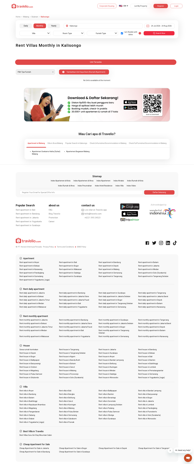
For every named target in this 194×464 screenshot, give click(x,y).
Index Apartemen (103, 181)
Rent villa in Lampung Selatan (110, 405)
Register (160, 6)
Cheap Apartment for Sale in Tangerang (154, 448)
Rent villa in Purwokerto (147, 412)
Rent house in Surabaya (108, 353)
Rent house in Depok (28, 353)
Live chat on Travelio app (94, 210)
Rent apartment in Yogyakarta (29, 221)
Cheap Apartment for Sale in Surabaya (74, 452)
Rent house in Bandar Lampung (111, 360)
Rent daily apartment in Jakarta (32, 293)
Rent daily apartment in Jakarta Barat (153, 296)
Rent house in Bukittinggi (148, 364)
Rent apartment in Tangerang (110, 276)
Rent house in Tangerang (69, 350)
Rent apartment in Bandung (28, 214)
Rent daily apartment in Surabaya (112, 293)
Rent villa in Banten (106, 394)
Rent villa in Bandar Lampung (149, 391)
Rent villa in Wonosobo (147, 419)
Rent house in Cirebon (28, 367)
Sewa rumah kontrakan (29, 350)
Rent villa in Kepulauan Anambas (33, 405)
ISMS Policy (81, 247)
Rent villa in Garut (66, 401)
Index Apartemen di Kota (60, 181)
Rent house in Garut (67, 367)
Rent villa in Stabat (27, 419)
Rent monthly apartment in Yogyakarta (74, 336)
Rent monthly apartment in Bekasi (33, 323)
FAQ (50, 210)
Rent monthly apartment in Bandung (73, 320)
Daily (26, 26)
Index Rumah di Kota (135, 181)
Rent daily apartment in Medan (32, 303)
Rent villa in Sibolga (106, 415)
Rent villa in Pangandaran (30, 412)
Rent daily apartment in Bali (70, 303)
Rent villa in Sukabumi (67, 419)
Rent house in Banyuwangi (30, 364)
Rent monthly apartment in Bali (71, 330)
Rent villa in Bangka (66, 394)
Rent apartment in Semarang (110, 273)
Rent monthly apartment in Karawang (153, 336)
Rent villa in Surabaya (107, 419)
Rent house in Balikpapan (30, 360)
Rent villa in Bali (65, 391)
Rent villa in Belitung (67, 398)
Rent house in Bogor (28, 357)
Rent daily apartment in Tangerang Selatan (116, 303)
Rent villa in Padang (106, 408)
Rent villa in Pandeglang (147, 408)
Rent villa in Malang (66, 408)
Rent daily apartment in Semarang (112, 307)
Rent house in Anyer (107, 357)
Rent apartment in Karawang (31, 269)
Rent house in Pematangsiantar (150, 371)
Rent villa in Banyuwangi (147, 394)
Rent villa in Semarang (68, 415)
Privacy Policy (48, 247)
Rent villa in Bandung (28, 394)
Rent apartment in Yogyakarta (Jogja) (35, 280)
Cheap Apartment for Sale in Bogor (73, 448)
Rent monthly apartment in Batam (152, 330)
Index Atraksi (119, 181)
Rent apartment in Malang (109, 269)
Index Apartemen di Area (83, 181)
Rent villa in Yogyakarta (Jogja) (32, 422)
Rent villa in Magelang (28, 408)
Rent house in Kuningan (108, 367)
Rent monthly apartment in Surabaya (113, 320)
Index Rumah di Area (66, 186)
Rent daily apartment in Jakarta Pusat (74, 300)
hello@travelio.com (91, 214)
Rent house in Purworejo (68, 374)
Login (176, 6)
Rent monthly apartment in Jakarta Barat (154, 323)
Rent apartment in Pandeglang (32, 273)
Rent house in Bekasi (146, 353)
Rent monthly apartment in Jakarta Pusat (75, 327)
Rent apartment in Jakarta (27, 217)
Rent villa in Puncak (66, 422)
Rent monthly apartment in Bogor (112, 327)
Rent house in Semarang (148, 374)
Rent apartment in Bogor (69, 266)
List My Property (140, 6)
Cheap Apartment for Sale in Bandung (35, 452)
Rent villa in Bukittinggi (28, 401)
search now (159, 33)
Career (51, 221)
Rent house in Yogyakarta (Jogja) (151, 378)
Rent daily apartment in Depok (150, 300)
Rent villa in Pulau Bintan (68, 412)
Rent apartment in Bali (25, 210)
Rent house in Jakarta (107, 350)
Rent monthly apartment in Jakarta (34, 320)
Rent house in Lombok (147, 367)
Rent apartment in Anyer (29, 262)
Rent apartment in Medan (148, 269)
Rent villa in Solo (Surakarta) (149, 415)
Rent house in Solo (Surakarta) (71, 378)
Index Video (131, 186)
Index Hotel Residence (103, 186)
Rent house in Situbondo (29, 378)
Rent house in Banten (146, 360)
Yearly (53, 26)
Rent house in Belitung (107, 364)
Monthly (39, 26)
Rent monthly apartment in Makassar (34, 336)
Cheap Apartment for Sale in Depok (113, 448)
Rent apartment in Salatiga (69, 273)
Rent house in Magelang (29, 371)
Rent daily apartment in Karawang (151, 307)
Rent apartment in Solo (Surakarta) (152, 273)
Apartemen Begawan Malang (78, 151)
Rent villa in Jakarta (146, 401)
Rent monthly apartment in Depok (151, 327)
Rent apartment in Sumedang (31, 276)
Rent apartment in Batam (148, 262)
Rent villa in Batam (27, 398)
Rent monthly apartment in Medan (33, 330)
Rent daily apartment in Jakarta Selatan (114, 296)
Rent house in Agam (67, 357)
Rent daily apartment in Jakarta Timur (35, 300)
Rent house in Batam (67, 364)
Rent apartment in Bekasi (30, 266)
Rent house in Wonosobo (108, 378)
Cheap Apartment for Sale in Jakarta (34, 448)
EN (125, 6)
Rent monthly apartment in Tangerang (153, 320)
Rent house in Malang (67, 371)
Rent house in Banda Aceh (69, 360)
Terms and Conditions (65, 247)
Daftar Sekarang (159, 192)
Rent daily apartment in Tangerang (152, 293)
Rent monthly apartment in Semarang (114, 336)
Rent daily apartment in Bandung (72, 293)
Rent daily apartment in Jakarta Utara (74, 296)
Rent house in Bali (145, 357)
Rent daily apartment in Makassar (33, 307)
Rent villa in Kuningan (67, 405)
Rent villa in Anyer (27, 391)
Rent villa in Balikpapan (108, 391)
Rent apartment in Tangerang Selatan (153, 276)
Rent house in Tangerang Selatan (72, 353)
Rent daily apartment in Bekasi (32, 296)
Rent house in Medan (107, 371)
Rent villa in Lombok (146, 405)
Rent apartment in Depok (108, 266)
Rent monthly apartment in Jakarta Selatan (116, 323)
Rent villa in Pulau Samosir (109, 412)
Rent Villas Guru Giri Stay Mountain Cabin (36, 435)
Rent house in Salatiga (107, 374)
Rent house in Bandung (147, 350)
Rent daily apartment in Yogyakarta (73, 307)
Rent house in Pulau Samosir (31, 374)
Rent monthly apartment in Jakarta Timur (36, 327)
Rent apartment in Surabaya (28, 225)
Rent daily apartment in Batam (150, 303)
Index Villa (120, 186)
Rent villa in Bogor (145, 398)
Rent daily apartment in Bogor (110, 300)
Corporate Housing (107, 6)
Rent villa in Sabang (27, 415)
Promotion (53, 217)
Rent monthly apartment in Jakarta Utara (75, 323)
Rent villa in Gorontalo (107, 401)
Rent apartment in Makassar (70, 269)
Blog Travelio (54, 214)
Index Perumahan (85, 186)
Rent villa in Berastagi (107, 398)
